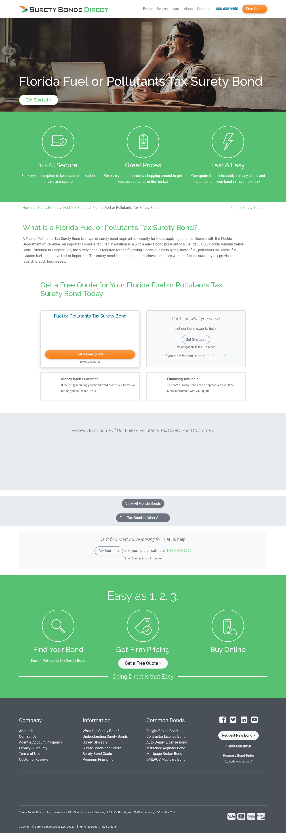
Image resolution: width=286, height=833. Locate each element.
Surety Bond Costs (97, 754)
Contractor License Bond (165, 736)
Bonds (148, 9)
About (188, 9)
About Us (26, 731)
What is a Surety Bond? (101, 731)
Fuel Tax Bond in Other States (143, 518)
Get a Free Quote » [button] (143, 663)
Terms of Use (29, 754)
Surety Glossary (95, 742)
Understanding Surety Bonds (105, 736)
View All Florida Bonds (143, 503)
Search (162, 9)
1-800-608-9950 (225, 9)
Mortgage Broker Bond (164, 754)
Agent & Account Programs (40, 742)
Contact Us (28, 736)
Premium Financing (98, 759)
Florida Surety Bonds (247, 208)
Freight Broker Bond (162, 731)
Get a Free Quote (90, 354)
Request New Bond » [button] (238, 735)
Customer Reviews (33, 759)
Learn (175, 9)
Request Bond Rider (238, 755)
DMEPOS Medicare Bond (165, 759)
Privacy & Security (33, 748)
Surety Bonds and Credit (102, 748)
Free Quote (254, 9)
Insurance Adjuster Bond (165, 748)
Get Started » (38, 100)
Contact (203, 9)
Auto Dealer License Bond (166, 742)
